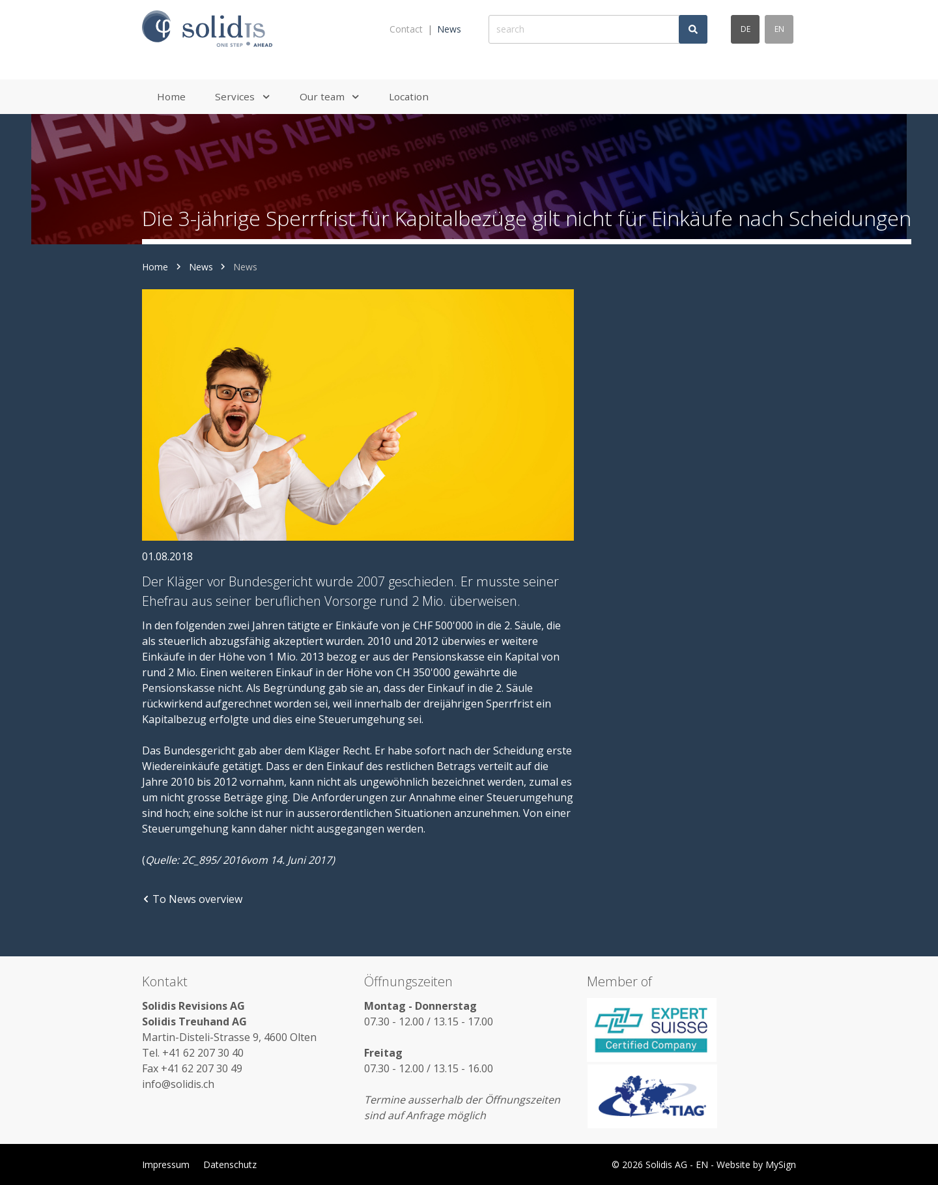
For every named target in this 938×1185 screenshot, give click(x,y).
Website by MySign (756, 1164)
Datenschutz (230, 1164)
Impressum (166, 1164)
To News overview (192, 899)
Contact (406, 29)
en (779, 29)
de (745, 29)
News (449, 29)
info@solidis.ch (178, 1084)
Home (155, 267)
